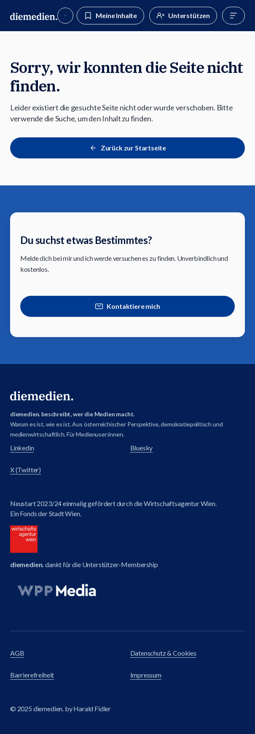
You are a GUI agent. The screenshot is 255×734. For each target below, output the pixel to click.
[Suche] (65, 16)
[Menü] (233, 15)
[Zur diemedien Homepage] (33, 16)
